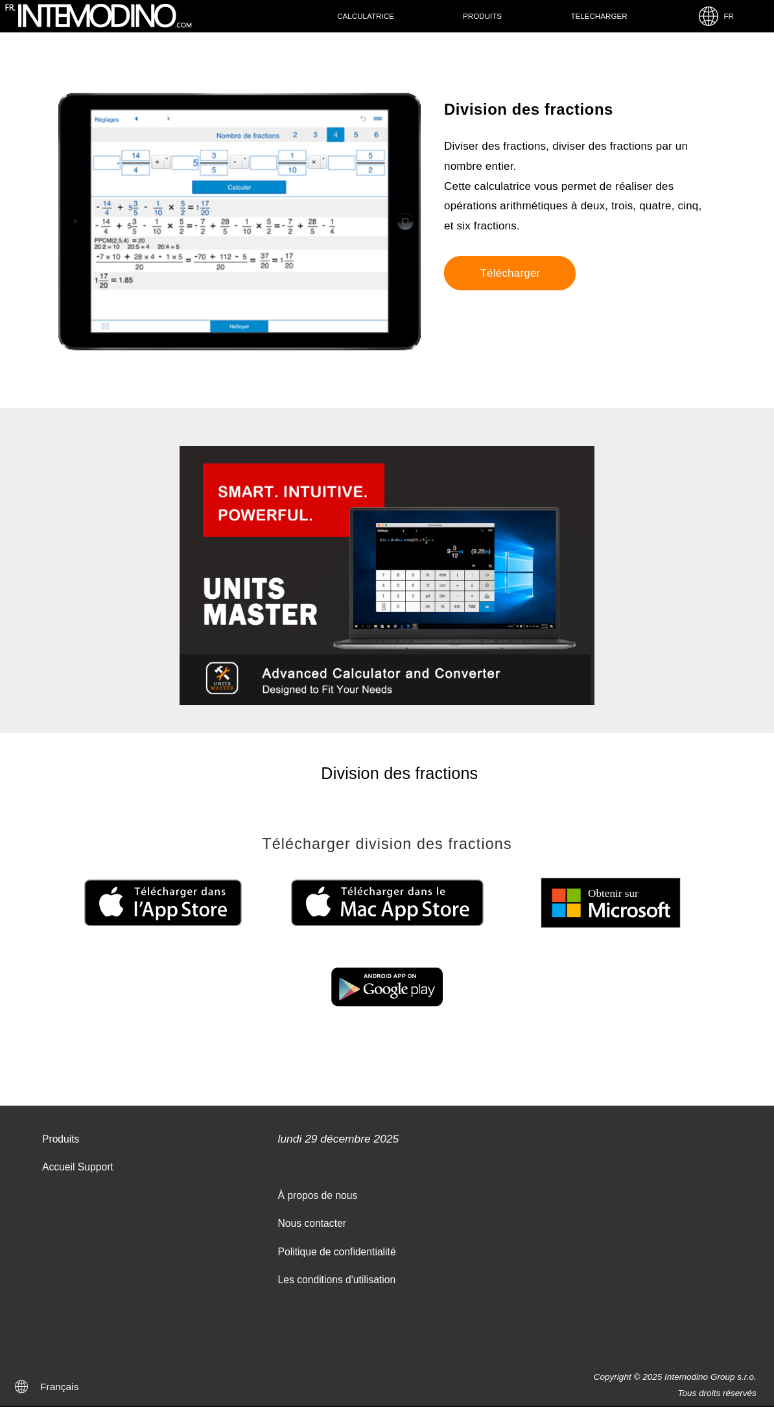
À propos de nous (318, 1195)
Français (59, 1386)
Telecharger (598, 16)
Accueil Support (77, 1166)
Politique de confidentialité (337, 1251)
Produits (482, 16)
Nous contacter (312, 1223)
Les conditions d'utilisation (337, 1279)
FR (716, 16)
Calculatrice (365, 16)
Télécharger (510, 273)
